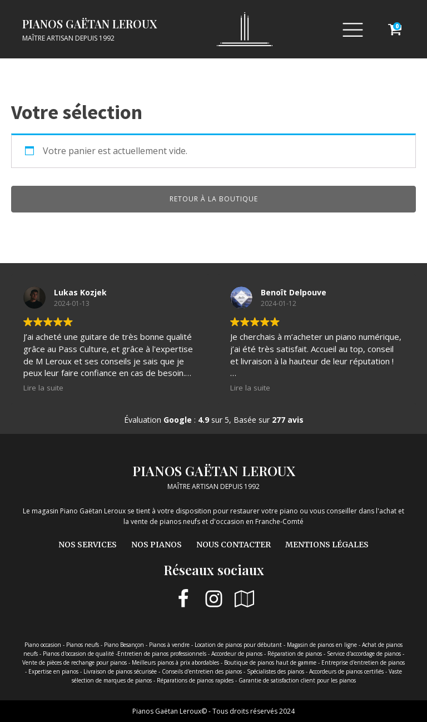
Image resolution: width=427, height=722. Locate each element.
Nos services (87, 545)
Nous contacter (233, 545)
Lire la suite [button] (43, 388)
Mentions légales (327, 545)
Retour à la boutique (214, 199)
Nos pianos (156, 545)
